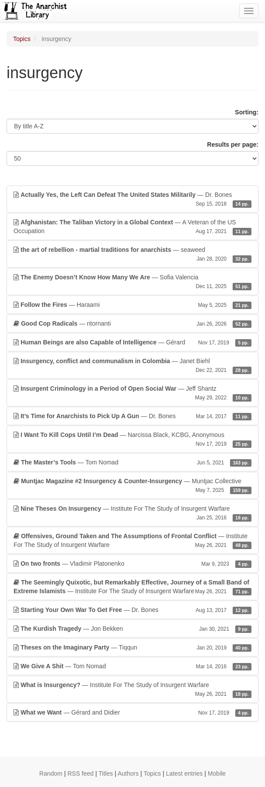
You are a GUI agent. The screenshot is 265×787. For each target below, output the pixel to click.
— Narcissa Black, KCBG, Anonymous (132, 439)
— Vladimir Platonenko (132, 563)
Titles (105, 773)
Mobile (217, 773)
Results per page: (232, 144)
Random (51, 773)
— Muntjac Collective (132, 486)
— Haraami (132, 304)
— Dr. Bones (132, 199)
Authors (128, 773)
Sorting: (246, 112)
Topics (22, 38)
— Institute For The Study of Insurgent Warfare (132, 513)
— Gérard (132, 342)
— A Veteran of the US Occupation (132, 227)
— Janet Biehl (132, 365)
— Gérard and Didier (132, 712)
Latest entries (184, 773)
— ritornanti (132, 323)
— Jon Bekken (132, 628)
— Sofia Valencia (132, 282)
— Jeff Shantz (132, 393)
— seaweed (132, 254)
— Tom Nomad (132, 462)
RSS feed (80, 773)
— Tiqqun (132, 647)
